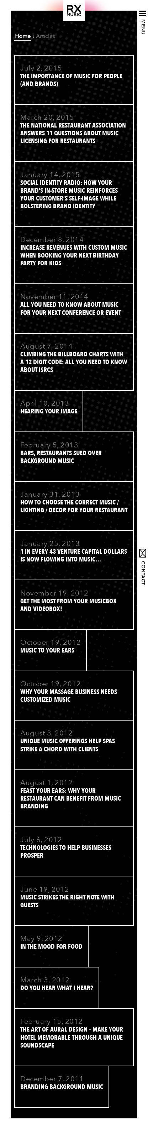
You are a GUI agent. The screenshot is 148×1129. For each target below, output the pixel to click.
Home (23, 36)
